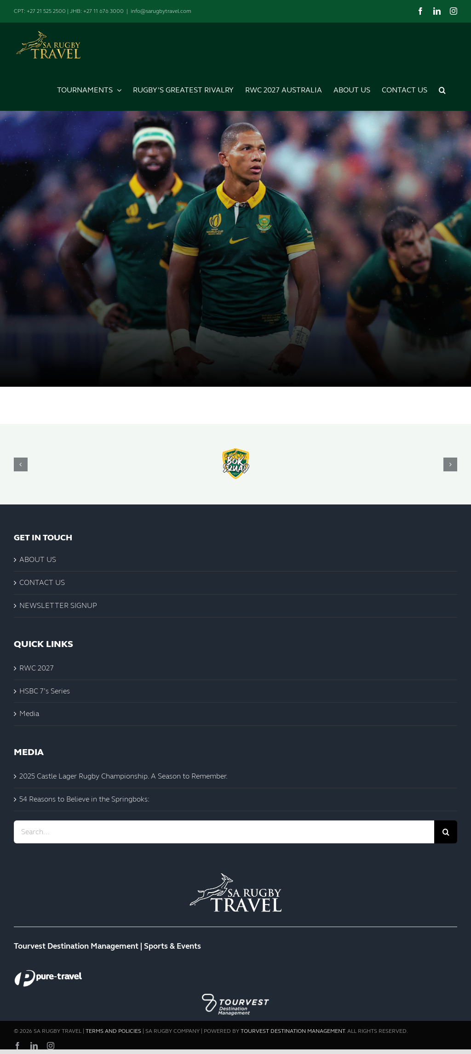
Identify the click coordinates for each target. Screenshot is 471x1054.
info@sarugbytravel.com (161, 11)
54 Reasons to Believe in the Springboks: (84, 799)
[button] (442, 88)
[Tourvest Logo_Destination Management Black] (235, 991)
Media (29, 713)
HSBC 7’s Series (44, 691)
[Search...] (224, 831)
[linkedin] (34, 1045)
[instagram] (50, 1045)
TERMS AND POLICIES (113, 1031)
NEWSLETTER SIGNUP (58, 605)
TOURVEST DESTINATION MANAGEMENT (293, 1031)
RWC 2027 (36, 668)
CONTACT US (42, 582)
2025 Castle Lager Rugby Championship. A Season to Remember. (123, 776)
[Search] (445, 831)
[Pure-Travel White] (48, 969)
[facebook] (17, 1045)
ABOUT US (37, 559)
